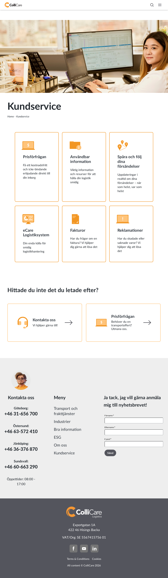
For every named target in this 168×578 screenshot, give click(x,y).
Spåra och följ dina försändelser (129, 161)
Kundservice (64, 453)
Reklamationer (130, 231)
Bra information (67, 430)
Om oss (60, 445)
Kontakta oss (44, 320)
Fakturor (77, 231)
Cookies (96, 559)
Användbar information (80, 159)
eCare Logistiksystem (36, 233)
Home (10, 116)
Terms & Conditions (78, 559)
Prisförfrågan (34, 157)
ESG (57, 437)
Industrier (62, 422)
